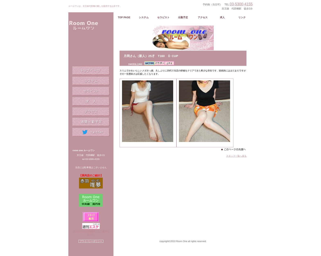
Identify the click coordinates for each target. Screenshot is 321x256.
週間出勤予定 (90, 122)
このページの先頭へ (233, 149)
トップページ (90, 70)
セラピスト (90, 91)
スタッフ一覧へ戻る (236, 156)
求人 (90, 101)
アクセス (90, 111)
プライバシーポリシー (91, 241)
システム (90, 81)
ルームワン (90, 34)
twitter (90, 132)
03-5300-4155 (241, 4)
